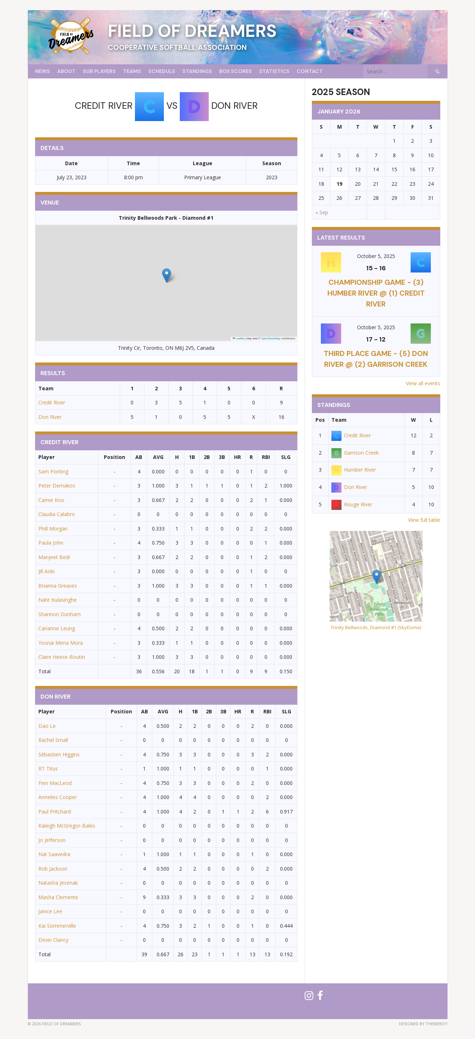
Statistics (274, 71)
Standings (197, 71)
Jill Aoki (46, 571)
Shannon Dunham (59, 614)
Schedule (161, 71)
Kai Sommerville (57, 925)
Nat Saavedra (54, 854)
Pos (320, 419)
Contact (310, 71)
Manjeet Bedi (54, 557)
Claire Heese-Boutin (61, 656)
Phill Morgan (53, 528)
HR (237, 457)
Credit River (51, 402)
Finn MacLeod (55, 783)
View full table (424, 519)
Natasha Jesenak (58, 882)
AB (138, 457)
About (66, 71)
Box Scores (235, 71)
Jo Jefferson (51, 840)
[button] (166, 275)
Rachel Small (53, 740)
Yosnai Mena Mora (60, 642)
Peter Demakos (56, 485)
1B (192, 457)
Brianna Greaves (57, 585)
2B (207, 457)
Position (114, 457)
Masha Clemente (58, 897)
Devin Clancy (53, 939)
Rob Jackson (52, 868)
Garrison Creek (355, 452)
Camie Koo (51, 500)
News (42, 71)
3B (222, 457)
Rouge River (351, 504)
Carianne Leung (56, 628)
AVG (158, 457)
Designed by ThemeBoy (423, 1023)
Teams (132, 71)
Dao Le (47, 725)
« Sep (321, 212)
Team (339, 419)
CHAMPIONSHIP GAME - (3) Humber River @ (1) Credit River (376, 293)
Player (46, 457)
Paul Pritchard (54, 811)
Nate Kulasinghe (57, 599)
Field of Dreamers (192, 31)
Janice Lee (50, 911)
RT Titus (48, 768)
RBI (266, 457)
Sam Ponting (53, 471)
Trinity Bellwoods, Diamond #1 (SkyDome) (376, 627)
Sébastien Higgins (59, 754)
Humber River (353, 469)
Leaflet (238, 338)
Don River (50, 416)
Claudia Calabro (56, 514)
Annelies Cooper (57, 797)
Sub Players (99, 71)
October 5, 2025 (376, 256)
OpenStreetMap (270, 338)
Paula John (50, 542)
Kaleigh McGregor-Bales (66, 825)
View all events (423, 383)
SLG (285, 457)
